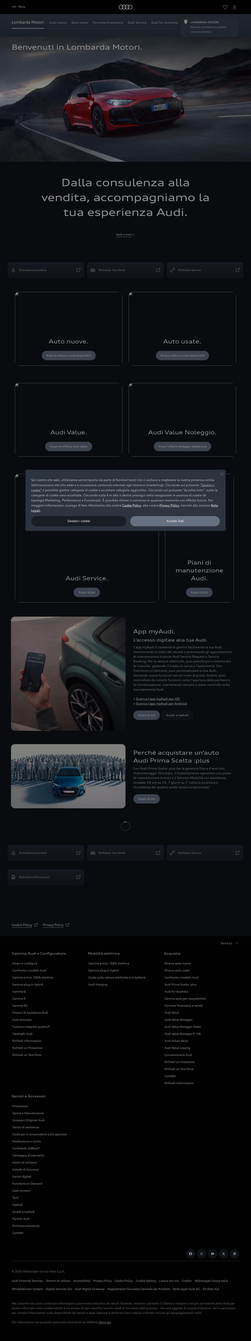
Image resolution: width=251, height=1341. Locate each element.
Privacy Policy (169, 505)
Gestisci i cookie (78, 521)
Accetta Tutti (175, 521)
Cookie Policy (131, 505)
